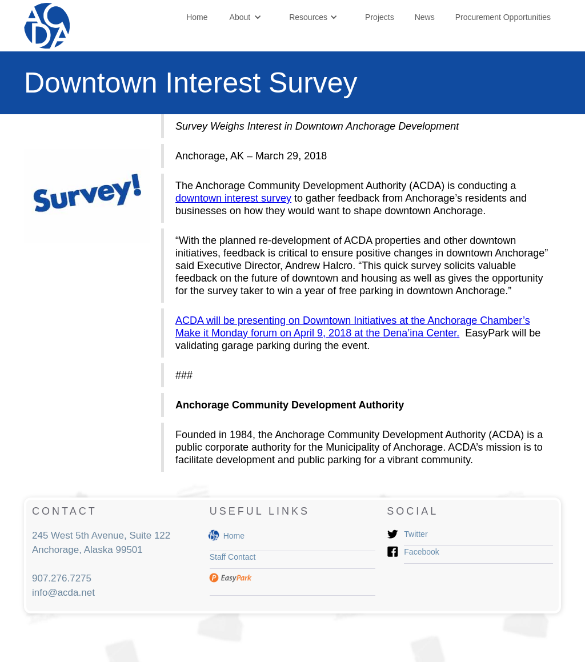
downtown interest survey (233, 198)
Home (196, 17)
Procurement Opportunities (503, 17)
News (425, 17)
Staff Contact (233, 556)
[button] (246, 17)
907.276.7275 (61, 578)
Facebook (421, 551)
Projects (379, 17)
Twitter (415, 534)
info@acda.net (63, 592)
